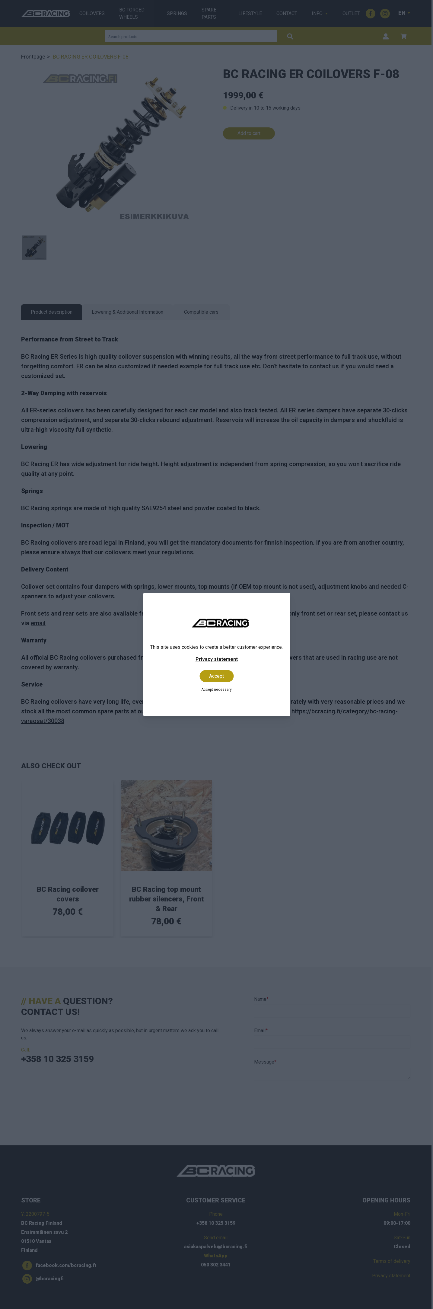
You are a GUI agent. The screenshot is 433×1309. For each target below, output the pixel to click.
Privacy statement (217, 659)
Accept (216, 676)
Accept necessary (216, 689)
